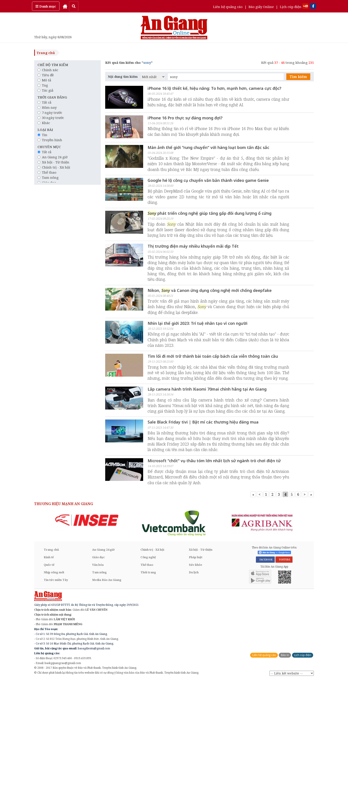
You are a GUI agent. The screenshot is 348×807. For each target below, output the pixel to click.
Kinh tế (49, 684)
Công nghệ (148, 684)
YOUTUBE (284, 686)
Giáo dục (98, 684)
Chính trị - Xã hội (54, 167)
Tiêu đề (46, 75)
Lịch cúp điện (290, 6)
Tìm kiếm (298, 76)
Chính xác (48, 70)
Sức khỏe (195, 691)
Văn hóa (98, 691)
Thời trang (148, 699)
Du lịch (194, 699)
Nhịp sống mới (54, 699)
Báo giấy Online (261, 6)
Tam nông (48, 177)
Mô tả (44, 80)
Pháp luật (195, 684)
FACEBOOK (265, 686)
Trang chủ (46, 52)
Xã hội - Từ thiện (53, 162)
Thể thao (47, 172)
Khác (44, 122)
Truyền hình (50, 140)
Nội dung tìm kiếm (123, 76)
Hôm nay (47, 107)
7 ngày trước (50, 112)
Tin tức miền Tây (56, 706)
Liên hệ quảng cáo (228, 6)
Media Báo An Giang (106, 706)
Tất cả (44, 102)
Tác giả (45, 90)
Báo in (285, 782)
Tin (42, 134)
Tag (43, 85)
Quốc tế (49, 691)
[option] (86, 646)
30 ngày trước (51, 117)
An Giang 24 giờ (52, 157)
